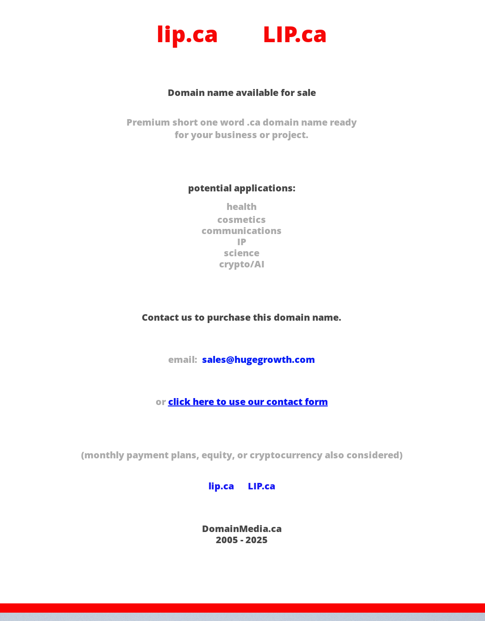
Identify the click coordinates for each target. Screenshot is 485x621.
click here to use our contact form (248, 401)
